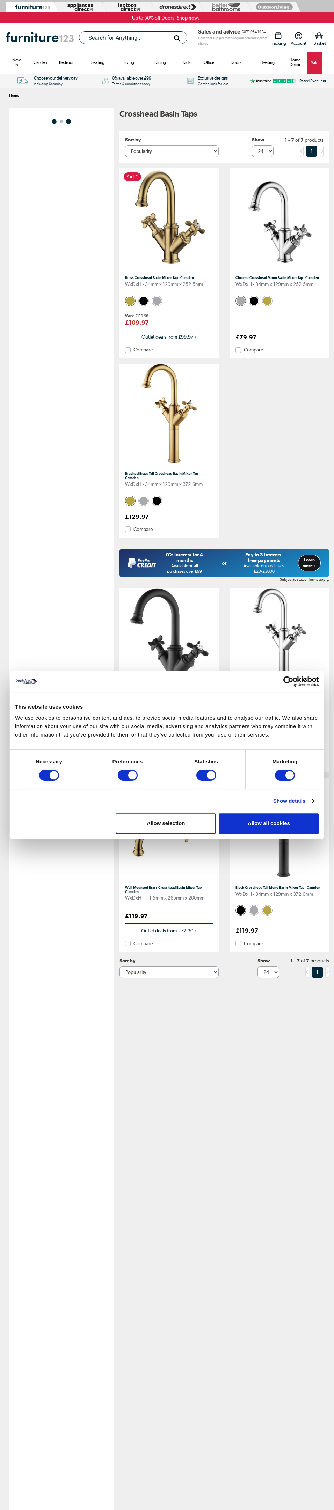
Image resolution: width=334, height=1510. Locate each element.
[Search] (177, 38)
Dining (160, 62)
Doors (236, 62)
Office (209, 62)
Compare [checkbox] (143, 350)
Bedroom (67, 62)
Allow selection (166, 823)
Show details (289, 801)
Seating (97, 62)
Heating (267, 62)
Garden (40, 62)
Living (129, 62)
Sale (314, 62)
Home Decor (294, 62)
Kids (186, 62)
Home (14, 95)
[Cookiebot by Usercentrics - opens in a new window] (288, 681)
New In (16, 62)
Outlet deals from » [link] (169, 337)
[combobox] (133, 37)
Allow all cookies (269, 823)
